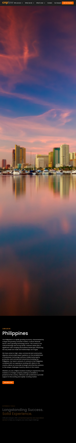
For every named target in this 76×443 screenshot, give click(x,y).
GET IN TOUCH (67, 3)
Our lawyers (57, 3)
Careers (49, 3)
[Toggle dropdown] (22, 3)
